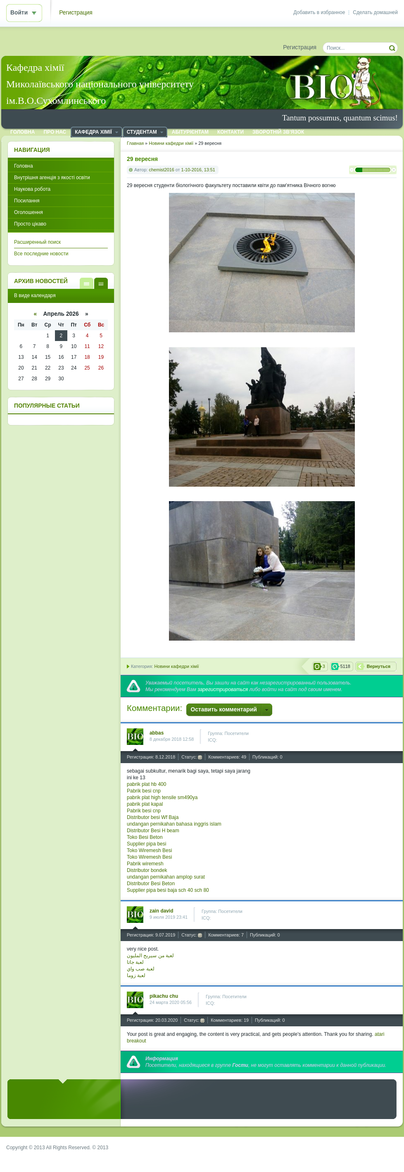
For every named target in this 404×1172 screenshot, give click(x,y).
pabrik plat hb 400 (146, 784)
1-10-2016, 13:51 (198, 169)
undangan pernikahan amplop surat (166, 877)
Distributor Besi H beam (153, 830)
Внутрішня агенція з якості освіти (52, 177)
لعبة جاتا (135, 962)
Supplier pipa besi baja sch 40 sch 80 (168, 890)
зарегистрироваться (222, 689)
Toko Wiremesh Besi (149, 850)
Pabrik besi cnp (144, 791)
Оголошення (28, 212)
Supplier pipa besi (146, 844)
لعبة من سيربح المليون (150, 955)
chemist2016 (161, 169)
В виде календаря (101, 283)
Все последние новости (41, 254)
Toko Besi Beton (145, 837)
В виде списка (86, 283)
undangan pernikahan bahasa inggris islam (174, 824)
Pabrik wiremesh (145, 864)
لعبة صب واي (140, 969)
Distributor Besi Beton (151, 883)
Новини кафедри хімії (176, 666)
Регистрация (76, 13)
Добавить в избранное (319, 12)
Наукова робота (32, 189)
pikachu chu (164, 996)
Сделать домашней (375, 12)
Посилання (26, 201)
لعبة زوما (136, 975)
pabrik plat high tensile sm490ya (162, 797)
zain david (161, 911)
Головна (23, 166)
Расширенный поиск (37, 242)
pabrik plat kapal (145, 804)
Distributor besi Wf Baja (152, 817)
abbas (157, 733)
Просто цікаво (30, 224)
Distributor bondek (147, 870)
